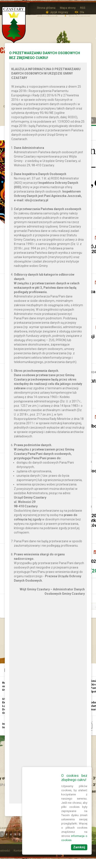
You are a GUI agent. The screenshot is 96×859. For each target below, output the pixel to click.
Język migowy (59, 12)
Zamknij (79, 847)
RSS (82, 7)
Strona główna (46, 7)
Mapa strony (68, 7)
